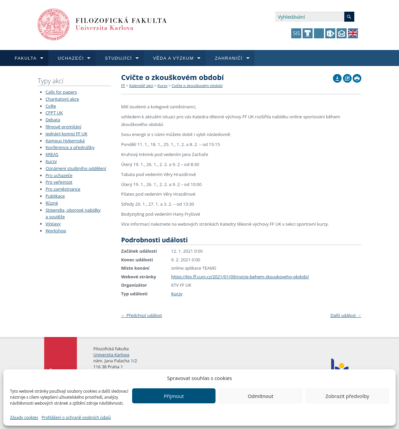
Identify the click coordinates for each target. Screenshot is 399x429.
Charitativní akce (62, 99)
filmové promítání (63, 127)
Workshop (55, 231)
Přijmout (174, 396)
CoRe (50, 106)
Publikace (55, 196)
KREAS (51, 154)
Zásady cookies (24, 417)
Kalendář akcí (141, 85)
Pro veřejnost (58, 182)
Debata (52, 120)
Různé (51, 203)
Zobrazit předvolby (347, 396)
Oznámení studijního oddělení (75, 168)
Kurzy (51, 161)
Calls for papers (61, 92)
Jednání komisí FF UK (66, 134)
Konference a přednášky (69, 147)
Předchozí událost (141, 315)
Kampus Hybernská (65, 141)
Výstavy (52, 224)
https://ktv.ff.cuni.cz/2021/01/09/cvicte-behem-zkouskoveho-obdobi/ (240, 277)
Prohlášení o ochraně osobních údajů (76, 417)
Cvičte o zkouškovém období (197, 85)
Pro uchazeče (58, 175)
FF (123, 85)
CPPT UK (54, 113)
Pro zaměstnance (62, 189)
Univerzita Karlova (111, 355)
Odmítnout (261, 396)
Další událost (345, 315)
